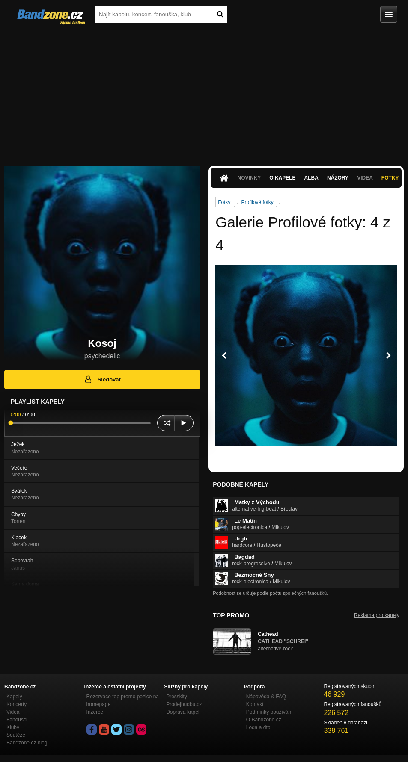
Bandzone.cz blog (26, 743)
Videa (365, 178)
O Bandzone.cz (263, 720)
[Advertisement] (204, 93)
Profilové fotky (257, 202)
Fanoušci (16, 720)
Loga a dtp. (259, 727)
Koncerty (16, 704)
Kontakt (255, 704)
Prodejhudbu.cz (184, 704)
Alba (311, 178)
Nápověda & (266, 697)
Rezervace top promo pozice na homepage (122, 700)
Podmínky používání (269, 712)
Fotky (390, 178)
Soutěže (15, 735)
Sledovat (102, 379)
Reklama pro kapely (376, 615)
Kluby (12, 727)
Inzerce (94, 712)
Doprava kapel (182, 712)
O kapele (282, 178)
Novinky (249, 178)
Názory (337, 178)
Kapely (14, 697)
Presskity (176, 697)
